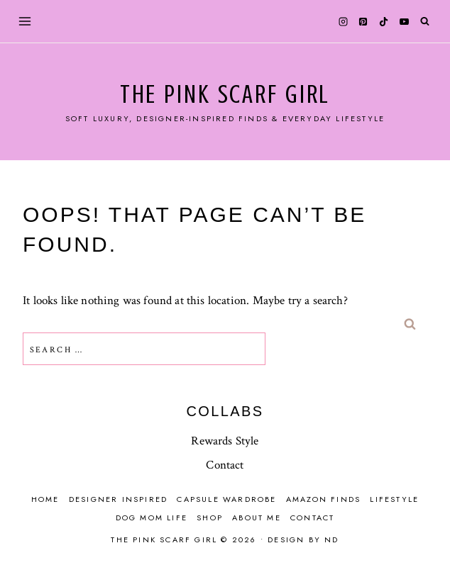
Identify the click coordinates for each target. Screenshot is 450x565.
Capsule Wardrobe (226, 499)
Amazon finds (323, 499)
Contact (224, 465)
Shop (210, 517)
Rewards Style (224, 441)
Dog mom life (151, 517)
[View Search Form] (424, 21)
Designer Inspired (118, 499)
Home (45, 499)
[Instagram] (343, 21)
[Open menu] (25, 21)
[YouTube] (404, 21)
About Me (256, 517)
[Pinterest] (363, 21)
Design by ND (303, 539)
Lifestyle (394, 499)
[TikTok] (384, 21)
